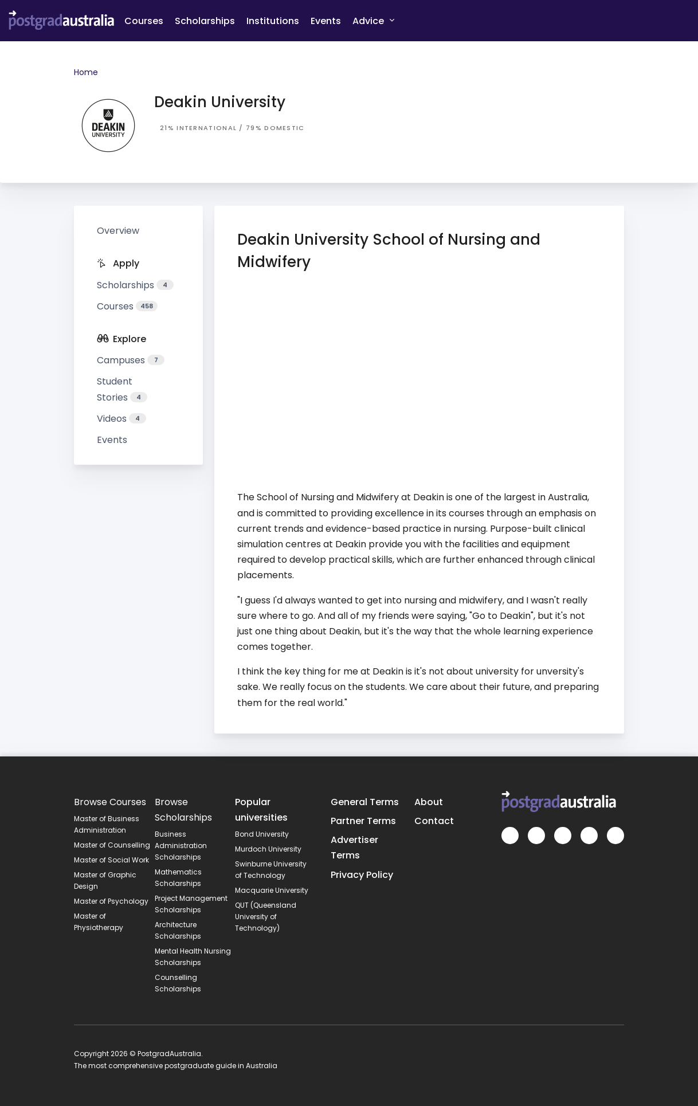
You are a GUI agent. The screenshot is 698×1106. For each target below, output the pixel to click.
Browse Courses (110, 802)
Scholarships (205, 21)
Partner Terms (363, 820)
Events (326, 21)
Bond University (262, 834)
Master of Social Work (111, 860)
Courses (143, 21)
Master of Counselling (112, 845)
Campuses (130, 360)
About (428, 802)
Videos (121, 418)
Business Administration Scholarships (181, 845)
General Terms (365, 802)
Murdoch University (268, 849)
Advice (373, 20)
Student (122, 389)
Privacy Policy (362, 874)
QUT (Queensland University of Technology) (265, 916)
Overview (118, 230)
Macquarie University (271, 890)
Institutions (272, 21)
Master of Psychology (111, 901)
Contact (434, 820)
